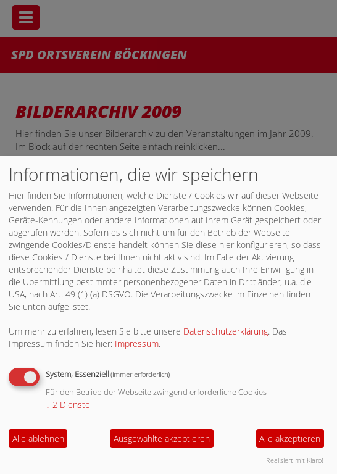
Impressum (137, 343)
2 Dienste (68, 404)
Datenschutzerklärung (225, 331)
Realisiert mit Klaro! (294, 460)
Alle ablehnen (38, 438)
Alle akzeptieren (289, 438)
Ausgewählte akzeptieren (162, 438)
